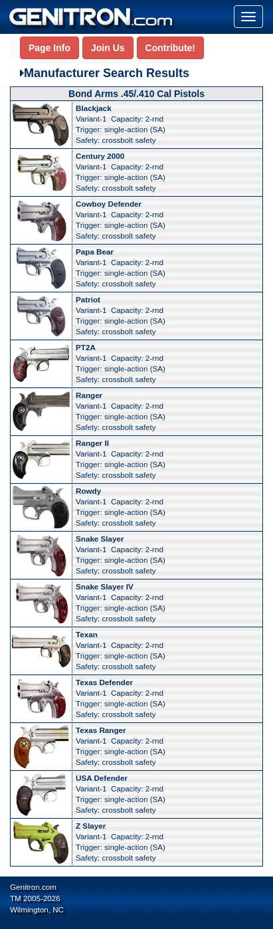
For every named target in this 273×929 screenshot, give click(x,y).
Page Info (49, 48)
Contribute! (170, 48)
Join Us (108, 48)
